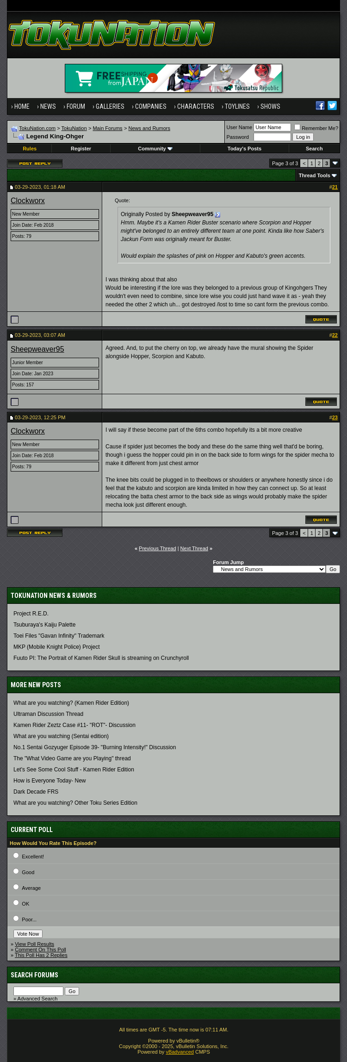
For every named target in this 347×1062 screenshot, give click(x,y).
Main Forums (107, 128)
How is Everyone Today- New (49, 780)
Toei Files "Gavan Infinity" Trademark (59, 636)
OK (25, 904)
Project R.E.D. (31, 613)
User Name (240, 127)
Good (28, 872)
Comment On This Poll (40, 949)
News (48, 106)
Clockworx (28, 201)
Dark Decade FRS (35, 792)
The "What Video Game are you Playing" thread (72, 758)
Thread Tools (314, 175)
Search (314, 148)
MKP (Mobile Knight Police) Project (56, 647)
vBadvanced (180, 1052)
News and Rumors (149, 128)
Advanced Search (38, 998)
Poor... (29, 919)
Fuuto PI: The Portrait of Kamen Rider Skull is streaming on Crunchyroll (101, 658)
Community (155, 148)
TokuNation (74, 128)
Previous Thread (157, 548)
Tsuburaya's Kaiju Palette (44, 624)
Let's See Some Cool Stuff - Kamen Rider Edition (73, 769)
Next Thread (194, 548)
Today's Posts (244, 148)
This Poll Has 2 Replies (41, 955)
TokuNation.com (37, 128)
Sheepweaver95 (37, 349)
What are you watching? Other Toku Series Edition (75, 803)
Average (31, 888)
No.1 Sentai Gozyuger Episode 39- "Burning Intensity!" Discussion (94, 747)
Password (238, 137)
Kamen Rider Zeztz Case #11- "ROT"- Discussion (74, 725)
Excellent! (33, 856)
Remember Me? (316, 128)
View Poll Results (34, 944)
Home (22, 106)
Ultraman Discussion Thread (48, 714)
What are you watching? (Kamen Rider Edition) (71, 703)
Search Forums (34, 975)
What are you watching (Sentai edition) (61, 736)
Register (81, 148)
